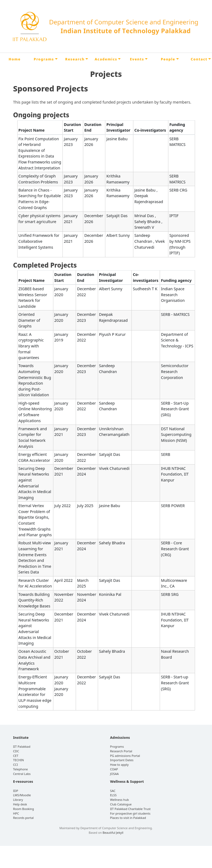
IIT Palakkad (21, 746)
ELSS (113, 795)
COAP (114, 769)
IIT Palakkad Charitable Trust (130, 809)
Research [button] (75, 59)
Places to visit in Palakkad (128, 818)
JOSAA (114, 774)
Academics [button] (106, 59)
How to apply (119, 765)
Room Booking (23, 809)
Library (18, 800)
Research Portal (121, 751)
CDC (16, 751)
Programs (117, 746)
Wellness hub (119, 800)
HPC (16, 813)
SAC (113, 791)
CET (16, 756)
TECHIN (18, 760)
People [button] (168, 59)
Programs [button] (44, 59)
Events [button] (137, 59)
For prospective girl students (130, 813)
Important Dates (122, 760)
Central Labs (22, 774)
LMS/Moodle (22, 795)
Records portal (23, 818)
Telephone (20, 769)
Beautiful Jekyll (113, 833)
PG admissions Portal (125, 756)
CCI (15, 765)
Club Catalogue (121, 804)
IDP (15, 791)
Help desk (20, 804)
